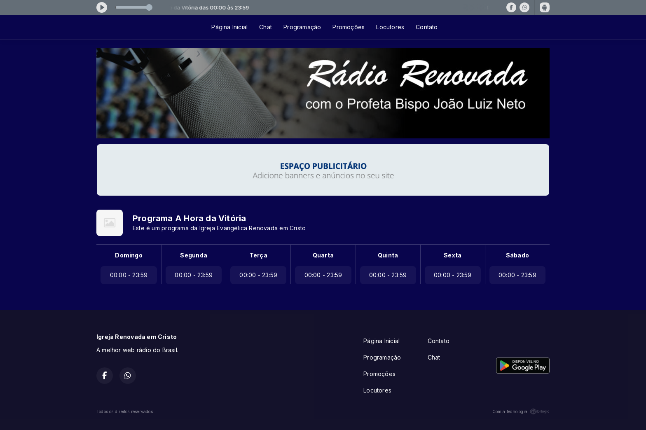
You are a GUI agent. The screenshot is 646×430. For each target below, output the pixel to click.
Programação (302, 26)
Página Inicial (229, 26)
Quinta (388, 255)
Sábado (517, 255)
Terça (258, 255)
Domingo (128, 255)
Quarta (323, 255)
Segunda (193, 255)
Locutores (390, 26)
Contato (427, 26)
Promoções (348, 26)
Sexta (452, 255)
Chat (265, 26)
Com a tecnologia (521, 411)
